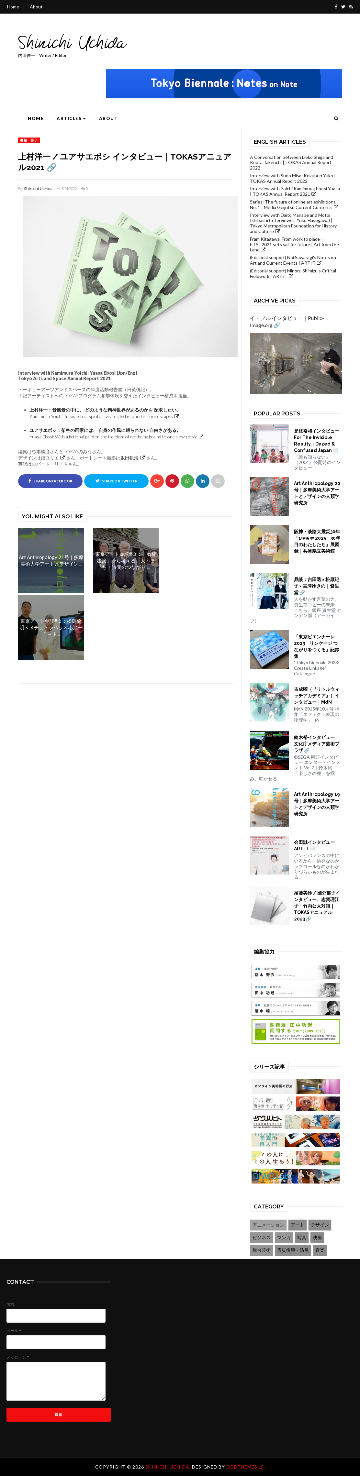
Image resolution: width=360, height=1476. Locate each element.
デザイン (320, 1225)
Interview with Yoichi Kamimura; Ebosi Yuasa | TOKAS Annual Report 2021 (295, 191)
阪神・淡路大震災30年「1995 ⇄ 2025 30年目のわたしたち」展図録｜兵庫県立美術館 (317, 541)
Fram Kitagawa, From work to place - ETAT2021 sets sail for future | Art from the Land (294, 244)
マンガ (284, 1237)
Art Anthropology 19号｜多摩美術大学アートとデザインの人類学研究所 (317, 804)
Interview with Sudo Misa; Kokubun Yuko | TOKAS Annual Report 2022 (293, 178)
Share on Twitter (116, 481)
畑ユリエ (50, 457)
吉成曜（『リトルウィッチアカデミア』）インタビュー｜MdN (316, 696)
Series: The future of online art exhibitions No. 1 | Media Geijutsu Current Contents (293, 204)
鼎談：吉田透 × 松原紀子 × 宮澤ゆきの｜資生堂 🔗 (316, 586)
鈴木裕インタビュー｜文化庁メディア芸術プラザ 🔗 (316, 744)
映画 (317, 1237)
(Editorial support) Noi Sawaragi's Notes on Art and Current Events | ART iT (293, 260)
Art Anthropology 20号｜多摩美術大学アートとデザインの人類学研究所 (317, 493)
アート (297, 1225)
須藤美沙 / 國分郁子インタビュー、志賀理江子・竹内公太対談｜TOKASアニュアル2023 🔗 (317, 905)
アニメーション (268, 1225)
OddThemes (241, 1467)
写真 (301, 1237)
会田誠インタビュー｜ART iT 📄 (316, 845)
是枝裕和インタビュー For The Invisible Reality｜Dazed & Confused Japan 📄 (318, 440)
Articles (71, 118)
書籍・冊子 (29, 140)
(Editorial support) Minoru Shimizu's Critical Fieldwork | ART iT (293, 273)
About (36, 6)
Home (13, 6)
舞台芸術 (262, 1250)
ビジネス (262, 1237)
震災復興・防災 (293, 1250)
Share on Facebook (50, 481)
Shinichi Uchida (38, 188)
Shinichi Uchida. (168, 1467)
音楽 (319, 1250)
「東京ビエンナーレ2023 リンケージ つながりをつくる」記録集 (316, 646)
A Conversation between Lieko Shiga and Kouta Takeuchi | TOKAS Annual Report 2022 (291, 162)
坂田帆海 (129, 457)
